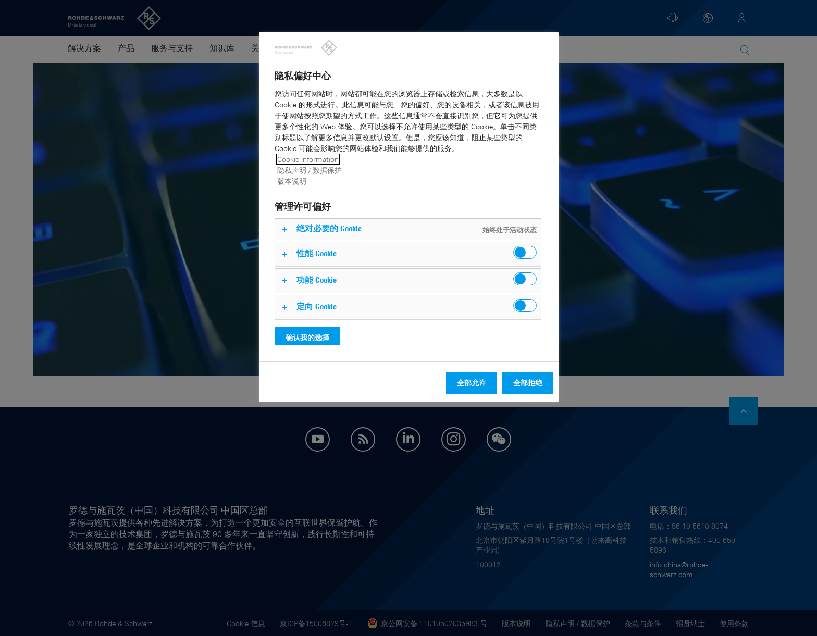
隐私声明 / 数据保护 (309, 170)
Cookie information (308, 159)
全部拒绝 (527, 382)
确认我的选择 (307, 337)
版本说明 (291, 181)
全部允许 (471, 382)
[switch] (525, 252)
